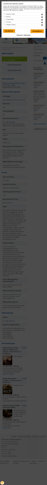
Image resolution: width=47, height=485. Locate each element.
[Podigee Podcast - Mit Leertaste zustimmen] (4, 24)
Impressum (20, 35)
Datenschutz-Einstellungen (13, 3)
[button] (2, 482)
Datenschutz (27, 35)
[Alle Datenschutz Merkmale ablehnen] (9, 31)
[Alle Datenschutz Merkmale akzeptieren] (37, 31)
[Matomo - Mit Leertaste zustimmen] (4, 16)
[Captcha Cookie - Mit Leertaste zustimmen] (4, 14)
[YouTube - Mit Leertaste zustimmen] (4, 21)
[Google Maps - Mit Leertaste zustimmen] (4, 19)
